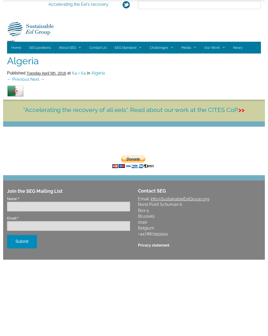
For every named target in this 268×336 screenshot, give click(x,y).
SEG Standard (125, 124)
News (237, 124)
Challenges (159, 124)
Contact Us (98, 124)
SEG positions (40, 124)
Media (186, 124)
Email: (13, 294)
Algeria (98, 149)
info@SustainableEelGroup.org (179, 275)
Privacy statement (153, 321)
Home (16, 124)
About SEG (67, 124)
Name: (13, 275)
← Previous (18, 155)
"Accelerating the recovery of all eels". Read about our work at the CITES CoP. (134, 186)
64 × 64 (79, 149)
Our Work (212, 124)
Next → (37, 155)
